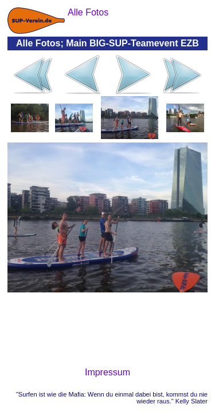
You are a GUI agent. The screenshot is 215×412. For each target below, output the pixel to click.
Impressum (107, 372)
